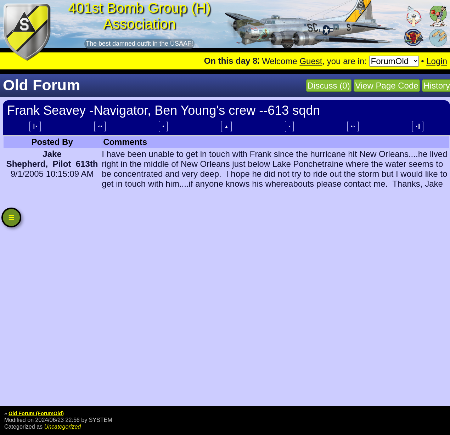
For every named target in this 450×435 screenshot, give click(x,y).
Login (436, 61)
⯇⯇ (99, 126)
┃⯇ (35, 126)
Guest (310, 61)
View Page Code (386, 85)
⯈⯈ (352, 126)
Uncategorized (62, 426)
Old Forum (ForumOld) (36, 413)
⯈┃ (417, 126)
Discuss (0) (329, 85)
